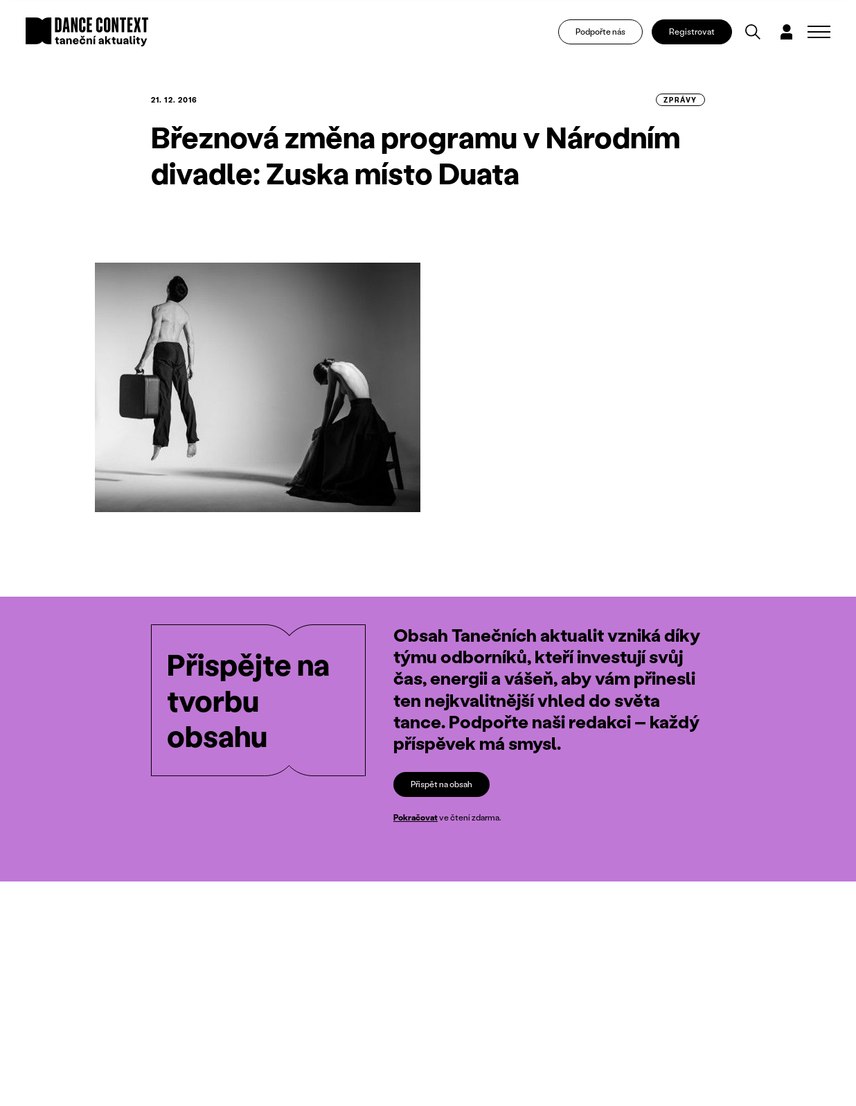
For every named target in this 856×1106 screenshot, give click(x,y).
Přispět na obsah (441, 784)
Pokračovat (415, 818)
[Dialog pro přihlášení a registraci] (786, 31)
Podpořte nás (600, 31)
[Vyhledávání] (752, 31)
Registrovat (692, 31)
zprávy (680, 100)
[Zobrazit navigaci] (819, 31)
